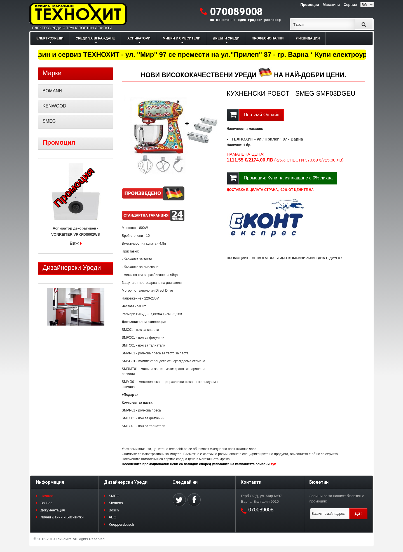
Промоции (309, 5)
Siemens (116, 503)
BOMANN (52, 90)
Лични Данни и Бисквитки (62, 517)
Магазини (331, 5)
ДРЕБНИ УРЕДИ (226, 38)
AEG (112, 517)
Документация (53, 510)
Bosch (114, 510)
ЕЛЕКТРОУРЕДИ (50, 38)
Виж (74, 243)
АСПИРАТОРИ (138, 38)
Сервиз (350, 5)
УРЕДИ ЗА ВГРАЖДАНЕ (95, 38)
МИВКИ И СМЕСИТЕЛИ (182, 38)
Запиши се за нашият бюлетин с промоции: (337, 499)
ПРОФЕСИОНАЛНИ (267, 38)
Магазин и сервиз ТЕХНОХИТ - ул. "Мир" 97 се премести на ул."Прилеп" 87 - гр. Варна (168, 54)
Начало (47, 496)
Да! (358, 513)
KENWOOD (54, 106)
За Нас (46, 503)
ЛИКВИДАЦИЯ (308, 38)
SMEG (49, 121)
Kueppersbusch (121, 524)
